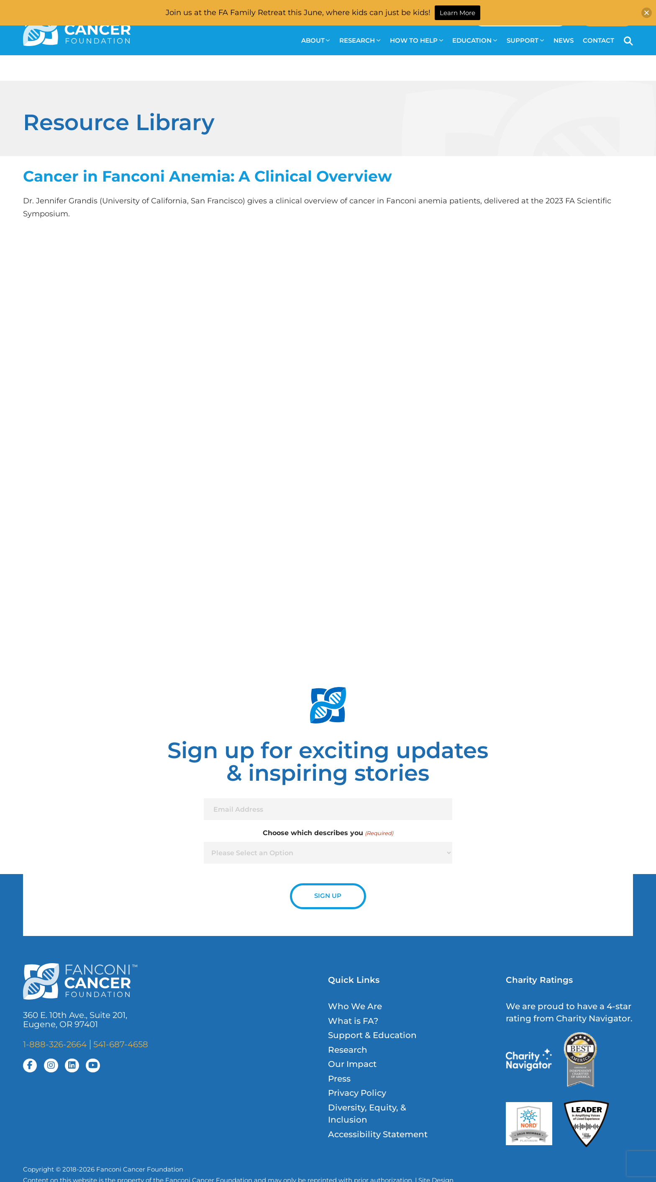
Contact (598, 40)
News (564, 40)
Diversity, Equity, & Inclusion (367, 1114)
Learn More (457, 13)
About (315, 40)
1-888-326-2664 (55, 1044)
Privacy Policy (357, 1093)
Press (339, 1079)
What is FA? (353, 1021)
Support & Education (372, 1035)
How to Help (416, 40)
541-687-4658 (120, 1044)
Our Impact (352, 1064)
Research (359, 40)
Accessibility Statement (378, 1134)
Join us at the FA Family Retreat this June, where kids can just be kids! (298, 12)
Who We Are (355, 1006)
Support (525, 40)
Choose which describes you (328, 833)
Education (474, 40)
